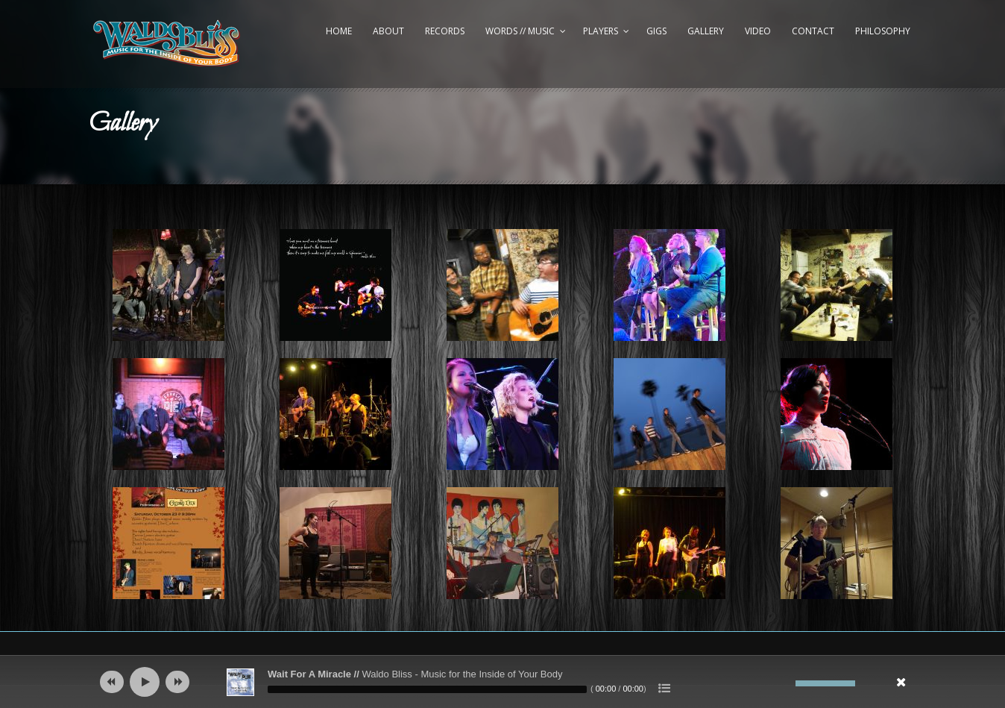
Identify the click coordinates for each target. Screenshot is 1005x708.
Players (600, 31)
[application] (502, 682)
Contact (813, 31)
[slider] (427, 689)
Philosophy (882, 31)
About (388, 31)
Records (444, 31)
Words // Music (520, 31)
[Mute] (784, 683)
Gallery (705, 31)
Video (758, 31)
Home (339, 31)
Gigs (656, 31)
